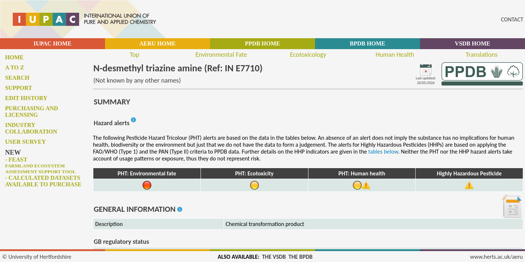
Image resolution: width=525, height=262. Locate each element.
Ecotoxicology (308, 55)
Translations (481, 55)
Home (14, 57)
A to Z (14, 67)
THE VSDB (274, 256)
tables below (383, 151)
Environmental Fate (221, 55)
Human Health (395, 55)
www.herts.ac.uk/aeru (496, 256)
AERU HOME (157, 43)
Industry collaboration (31, 128)
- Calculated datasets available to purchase (43, 181)
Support (18, 88)
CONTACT (512, 19)
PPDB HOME (262, 43)
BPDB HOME (367, 43)
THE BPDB (300, 256)
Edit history (26, 98)
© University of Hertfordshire (36, 256)
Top (134, 55)
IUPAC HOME (52, 43)
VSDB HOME (472, 43)
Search (17, 78)
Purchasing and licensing (31, 111)
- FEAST (40, 165)
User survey (25, 142)
